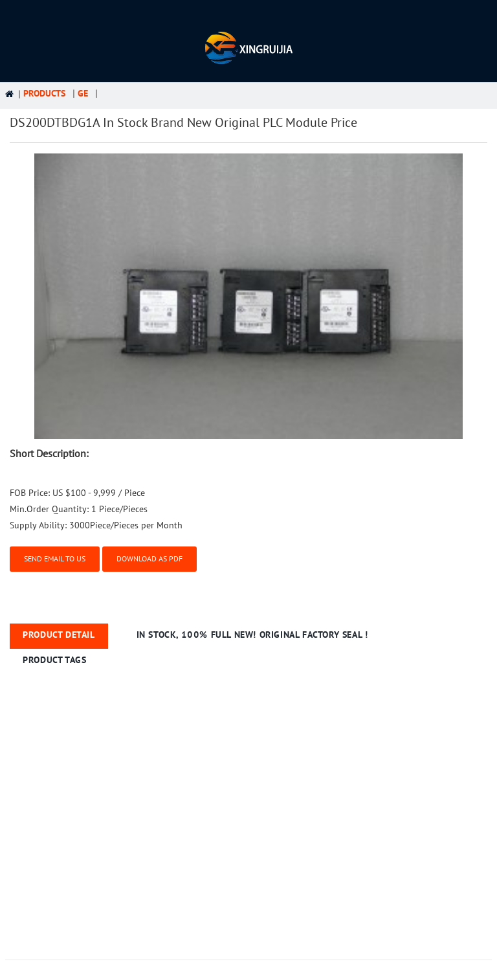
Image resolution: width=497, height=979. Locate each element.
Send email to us (54, 558)
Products (39, 93)
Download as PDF (149, 558)
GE (77, 93)
